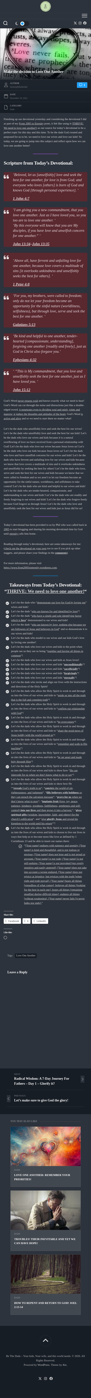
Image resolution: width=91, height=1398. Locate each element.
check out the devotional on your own (26, 548)
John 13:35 (40, 244)
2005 (6, 529)
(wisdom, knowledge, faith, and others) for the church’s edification (46, 815)
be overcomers (66, 721)
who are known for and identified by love (55, 611)
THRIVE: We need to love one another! (45, 591)
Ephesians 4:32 (24, 360)
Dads (17, 1170)
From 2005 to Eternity (31, 123)
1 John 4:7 (21, 198)
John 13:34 (21, 244)
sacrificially (71, 668)
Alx (64, 1364)
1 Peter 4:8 (21, 284)
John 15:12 (21, 390)
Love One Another (25, 955)
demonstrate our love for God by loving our (61, 602)
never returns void (28, 400)
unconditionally (73, 664)
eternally (69, 677)
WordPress (43, 1364)
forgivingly (70, 673)
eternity (14, 533)
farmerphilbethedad (18, 87)
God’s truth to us (27, 788)
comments (61, 552)
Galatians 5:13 (24, 325)
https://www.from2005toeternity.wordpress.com (30, 567)
